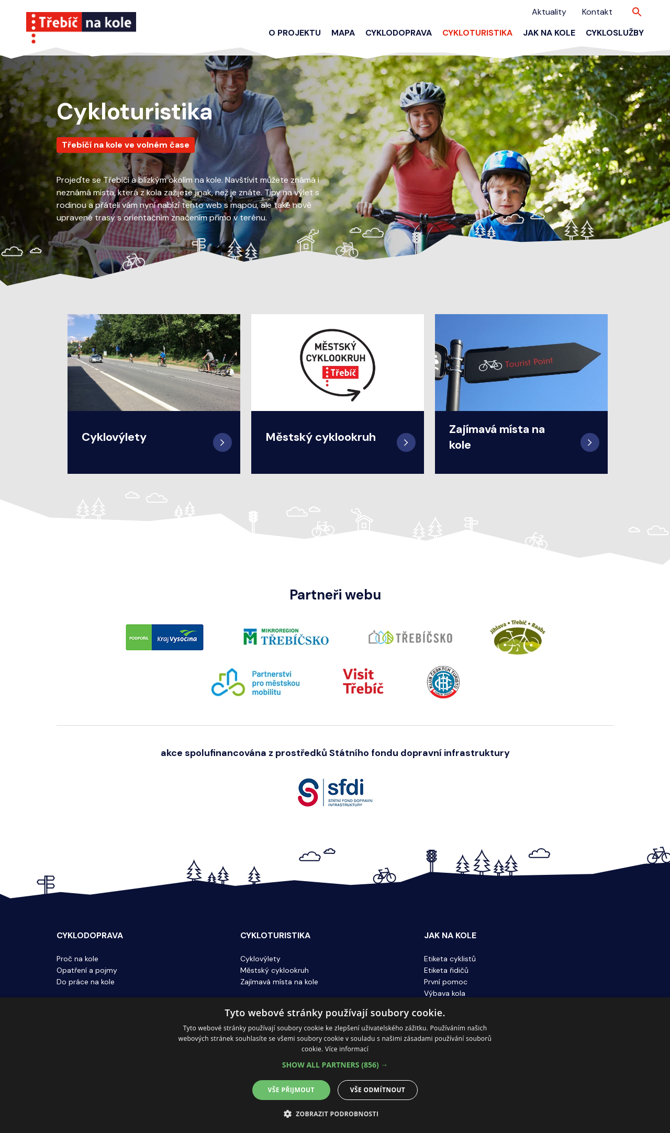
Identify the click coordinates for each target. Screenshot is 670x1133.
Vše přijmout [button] (291, 1089)
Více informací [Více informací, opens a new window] (346, 1049)
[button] (335, 1065)
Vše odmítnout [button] (377, 1089)
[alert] (335, 1065)
